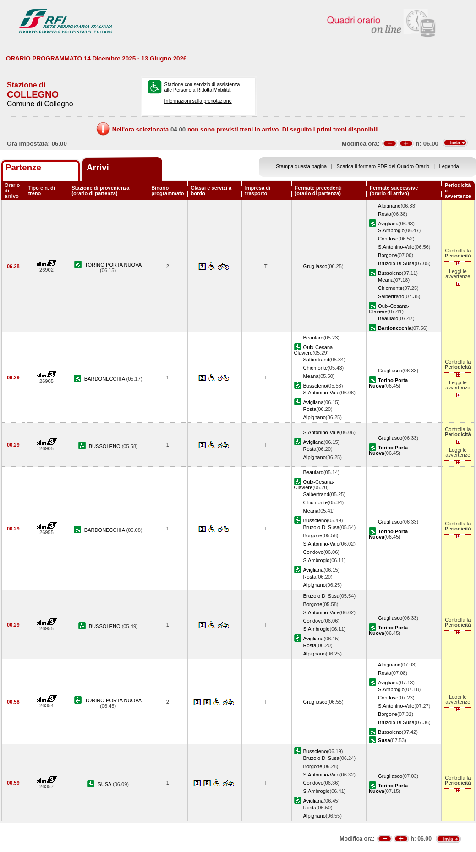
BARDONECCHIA (105, 379)
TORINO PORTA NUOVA (113, 265)
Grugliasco (315, 266)
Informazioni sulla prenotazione (198, 101)
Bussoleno (390, 273)
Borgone (387, 255)
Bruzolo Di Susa (396, 263)
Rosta (384, 214)
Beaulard (388, 318)
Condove (388, 238)
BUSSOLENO (105, 446)
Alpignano (389, 205)
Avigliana (388, 223)
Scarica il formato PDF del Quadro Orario (383, 166)
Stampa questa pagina (301, 166)
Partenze (23, 167)
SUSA (105, 784)
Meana (386, 280)
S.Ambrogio (391, 230)
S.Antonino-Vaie (396, 247)
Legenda (449, 166)
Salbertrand (391, 296)
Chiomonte (390, 288)
